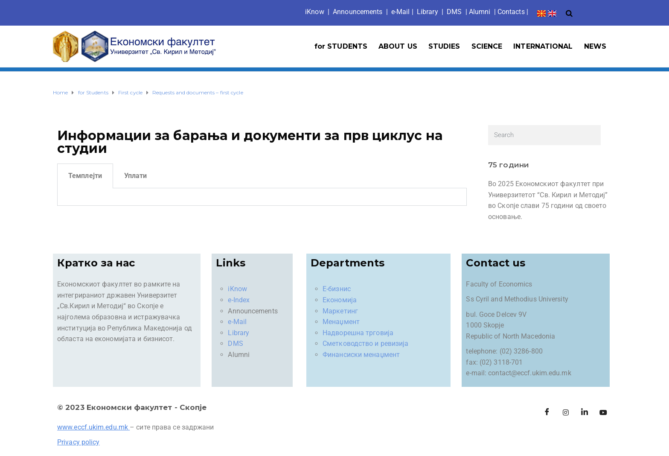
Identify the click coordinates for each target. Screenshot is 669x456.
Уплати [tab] (135, 176)
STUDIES (444, 46)
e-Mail (237, 322)
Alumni (480, 12)
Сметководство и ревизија (365, 343)
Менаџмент (341, 322)
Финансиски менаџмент (361, 355)
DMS (454, 12)
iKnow (237, 289)
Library (427, 12)
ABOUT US (397, 46)
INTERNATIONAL (543, 46)
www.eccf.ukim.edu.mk (92, 427)
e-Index (239, 300)
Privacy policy (78, 442)
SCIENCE (487, 46)
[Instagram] (565, 412)
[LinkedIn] (584, 412)
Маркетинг (340, 311)
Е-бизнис (337, 289)
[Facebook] (547, 412)
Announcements (357, 12)
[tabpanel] (262, 197)
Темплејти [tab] (85, 176)
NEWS (595, 46)
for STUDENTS (340, 46)
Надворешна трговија (358, 333)
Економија (340, 300)
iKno (314, 12)
